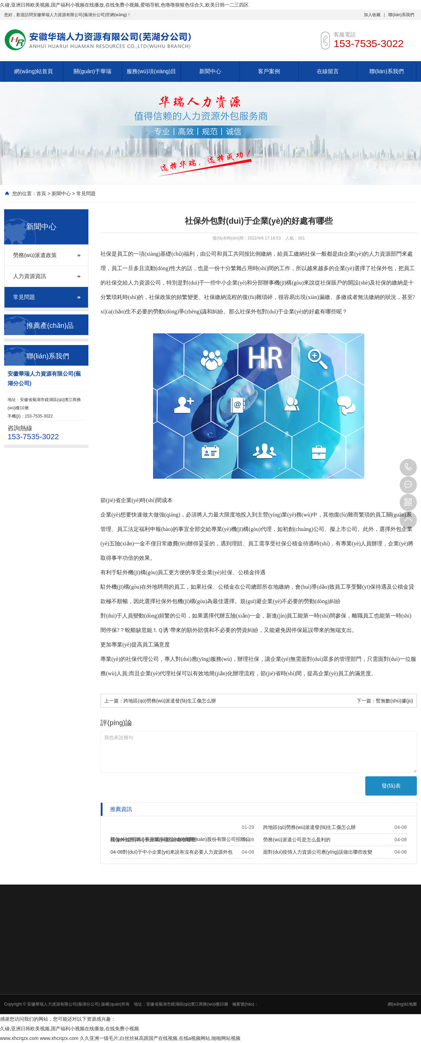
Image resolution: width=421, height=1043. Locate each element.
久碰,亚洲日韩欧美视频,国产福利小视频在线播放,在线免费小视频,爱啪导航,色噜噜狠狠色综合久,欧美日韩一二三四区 (124, 5)
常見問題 (86, 193)
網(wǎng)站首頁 (33, 71)
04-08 (116, 852)
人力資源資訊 (29, 276)
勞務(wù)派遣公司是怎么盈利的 (296, 839)
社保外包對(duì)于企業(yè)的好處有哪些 (153, 839)
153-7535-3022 (408, 467)
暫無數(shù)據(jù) (394, 700)
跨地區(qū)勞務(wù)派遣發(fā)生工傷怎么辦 (169, 700)
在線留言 (328, 71)
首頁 (41, 193)
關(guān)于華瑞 (92, 71)
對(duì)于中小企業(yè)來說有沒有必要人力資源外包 (178, 852)
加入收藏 (372, 14)
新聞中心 (210, 71)
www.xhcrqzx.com (19, 1038)
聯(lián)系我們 (401, 14)
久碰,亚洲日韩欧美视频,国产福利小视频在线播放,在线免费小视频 (69, 1028)
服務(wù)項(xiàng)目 (151, 71)
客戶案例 (269, 71)
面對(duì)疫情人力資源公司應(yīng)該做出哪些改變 (317, 852)
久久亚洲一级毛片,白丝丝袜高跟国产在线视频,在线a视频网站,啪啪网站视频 (160, 1038)
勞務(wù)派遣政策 (35, 255)
